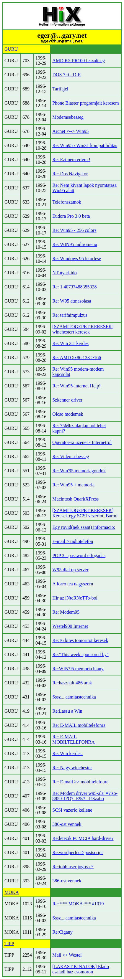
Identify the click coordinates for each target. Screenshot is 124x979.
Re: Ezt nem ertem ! (71, 159)
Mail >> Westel (66, 954)
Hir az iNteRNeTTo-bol (74, 597)
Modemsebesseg (68, 117)
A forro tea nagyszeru (72, 583)
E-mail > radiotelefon (72, 541)
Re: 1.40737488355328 (74, 286)
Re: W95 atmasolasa (71, 300)
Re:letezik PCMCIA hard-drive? (82, 838)
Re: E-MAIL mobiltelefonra (78, 725)
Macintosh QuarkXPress (75, 498)
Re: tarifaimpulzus (69, 315)
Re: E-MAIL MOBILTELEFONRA (73, 739)
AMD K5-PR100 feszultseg (78, 60)
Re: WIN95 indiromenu (74, 244)
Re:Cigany (62, 932)
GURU (11, 49)
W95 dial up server (70, 569)
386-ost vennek (66, 824)
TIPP (9, 943)
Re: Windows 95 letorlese (76, 258)
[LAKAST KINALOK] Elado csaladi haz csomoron (80, 969)
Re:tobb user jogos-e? (73, 866)
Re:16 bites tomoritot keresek (80, 640)
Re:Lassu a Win (67, 711)
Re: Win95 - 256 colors (74, 230)
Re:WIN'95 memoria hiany (78, 668)
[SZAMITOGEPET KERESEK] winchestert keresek (82, 329)
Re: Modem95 (65, 612)
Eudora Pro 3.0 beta (71, 216)
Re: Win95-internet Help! (76, 385)
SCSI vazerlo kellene (72, 810)
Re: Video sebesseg (70, 456)
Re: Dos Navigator (70, 173)
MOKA (11, 892)
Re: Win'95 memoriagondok (79, 470)
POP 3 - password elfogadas (78, 555)
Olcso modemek (67, 414)
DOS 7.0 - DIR (66, 74)
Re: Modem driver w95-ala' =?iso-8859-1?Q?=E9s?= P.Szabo (85, 796)
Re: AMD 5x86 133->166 (76, 357)
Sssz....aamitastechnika (74, 696)
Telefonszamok (66, 201)
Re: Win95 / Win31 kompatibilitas (84, 145)
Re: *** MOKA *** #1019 (78, 903)
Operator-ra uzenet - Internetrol (82, 442)
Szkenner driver (67, 399)
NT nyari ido (64, 272)
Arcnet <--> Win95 (70, 131)
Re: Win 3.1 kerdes (70, 343)
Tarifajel (60, 88)
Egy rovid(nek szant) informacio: (83, 527)
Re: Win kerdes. (67, 753)
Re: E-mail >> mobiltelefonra (80, 781)
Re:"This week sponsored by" (80, 654)
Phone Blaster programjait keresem (85, 102)
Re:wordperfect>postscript (77, 852)
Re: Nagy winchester (72, 767)
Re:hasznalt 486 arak (72, 682)
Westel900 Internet (70, 626)
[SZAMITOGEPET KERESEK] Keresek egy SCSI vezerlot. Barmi (85, 513)
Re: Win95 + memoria (73, 484)
